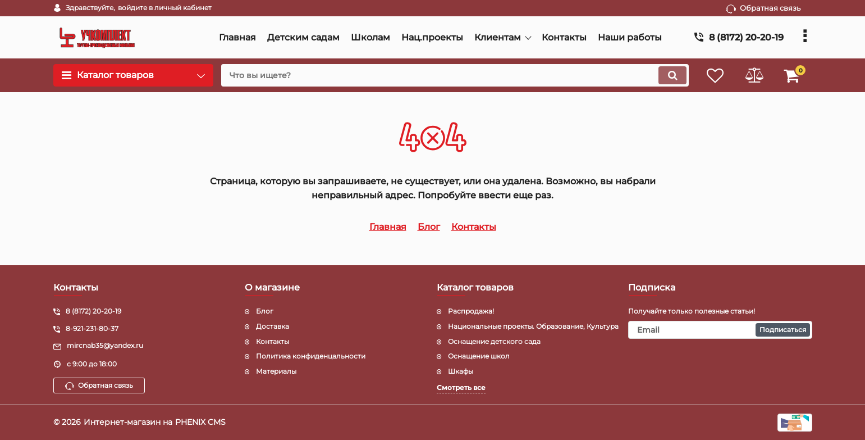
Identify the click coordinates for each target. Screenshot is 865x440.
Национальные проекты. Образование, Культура (533, 326)
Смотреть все (461, 387)
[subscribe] (720, 330)
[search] (453, 75)
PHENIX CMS (200, 422)
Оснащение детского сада (494, 341)
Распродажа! (471, 311)
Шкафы (460, 371)
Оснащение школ (479, 356)
